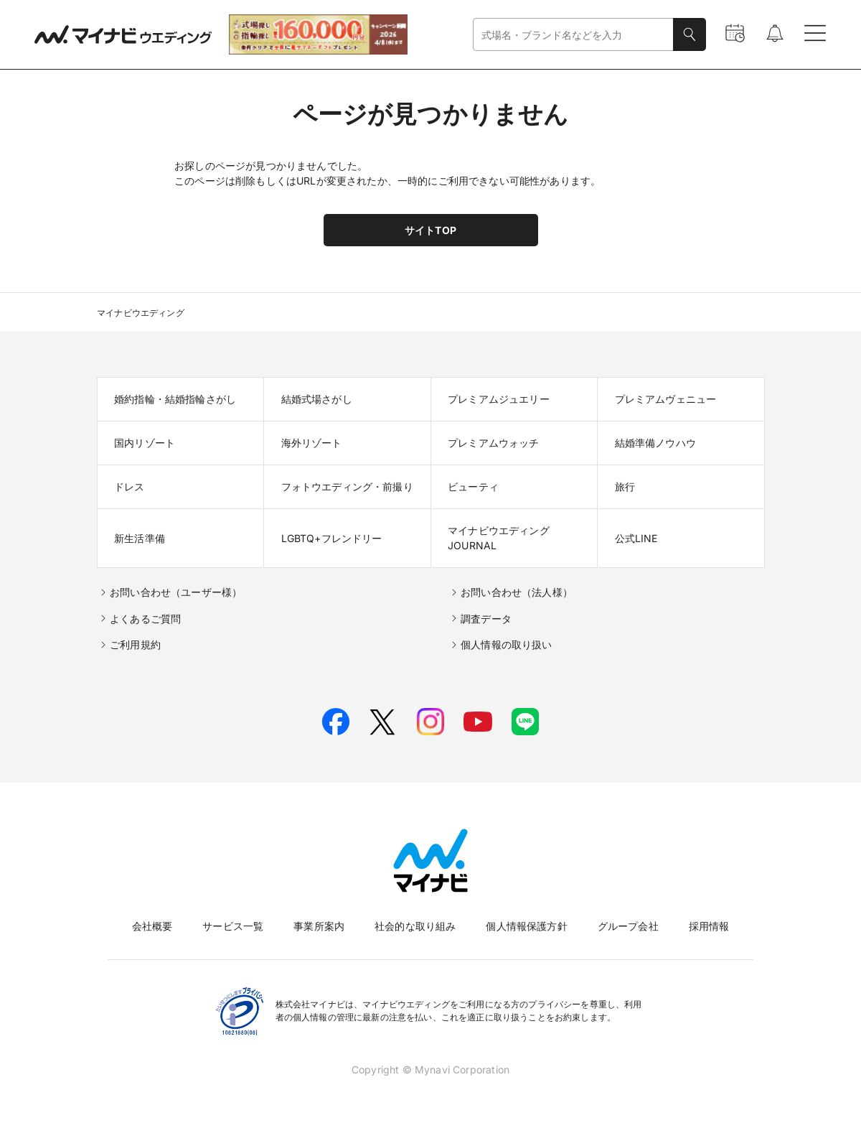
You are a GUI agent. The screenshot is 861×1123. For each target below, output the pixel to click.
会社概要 (152, 926)
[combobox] (573, 34)
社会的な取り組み (415, 926)
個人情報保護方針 (526, 926)
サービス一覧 (232, 926)
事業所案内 (318, 926)
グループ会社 (628, 926)
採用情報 (709, 926)
